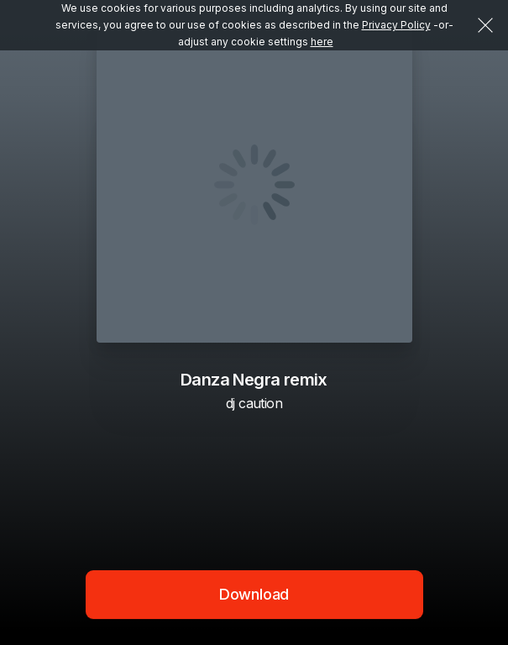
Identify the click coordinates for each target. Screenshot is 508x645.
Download (254, 594)
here (322, 41)
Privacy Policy (396, 24)
